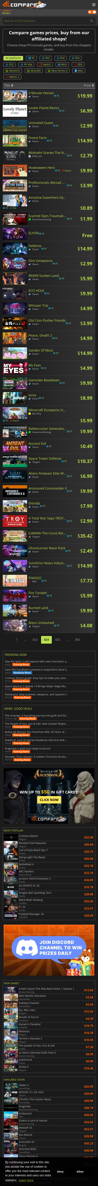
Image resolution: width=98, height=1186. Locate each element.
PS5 (46, 58)
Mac (78, 70)
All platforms (13, 58)
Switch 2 (12, 76)
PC (31, 58)
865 (77, 640)
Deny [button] (60, 1171)
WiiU (62, 64)
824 (46, 640)
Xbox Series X (57, 70)
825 (57, 640)
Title (8, 85)
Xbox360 (34, 70)
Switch (45, 64)
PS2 (9, 64)
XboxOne (12, 70)
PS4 (61, 58)
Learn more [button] (26, 1180)
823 (35, 640)
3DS (78, 64)
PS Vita (26, 64)
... (25, 640)
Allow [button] (80, 1171)
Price (89, 85)
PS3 (75, 58)
